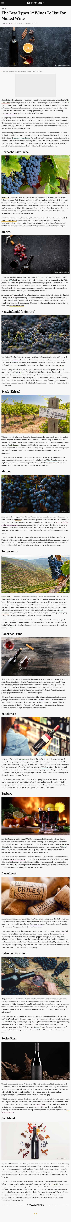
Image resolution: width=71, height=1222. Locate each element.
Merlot (38, 277)
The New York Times (17, 859)
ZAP (18, 372)
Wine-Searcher (52, 460)
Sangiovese (23, 759)
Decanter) (37, 1027)
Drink (3, 8)
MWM (61, 365)
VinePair (18, 519)
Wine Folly (65, 931)
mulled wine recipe (16, 305)
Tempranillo (6, 596)
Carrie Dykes (7, 23)
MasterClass (40, 1104)
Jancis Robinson (14, 445)
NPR (10, 280)
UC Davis (54, 1184)
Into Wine (8, 1019)
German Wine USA (10, 113)
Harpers (12, 625)
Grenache (5, 197)
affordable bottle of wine (20, 138)
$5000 (26, 303)
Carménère (38, 919)
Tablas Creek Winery (9, 220)
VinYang (16, 360)
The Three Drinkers (36, 924)
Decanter (14, 295)
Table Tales (45, 767)
